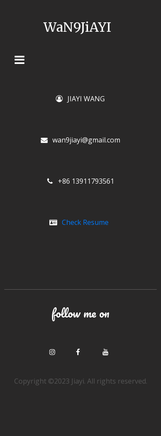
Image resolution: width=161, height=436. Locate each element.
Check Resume (85, 222)
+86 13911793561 (78, 181)
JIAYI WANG (79, 98)
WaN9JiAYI (77, 27)
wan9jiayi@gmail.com (79, 139)
